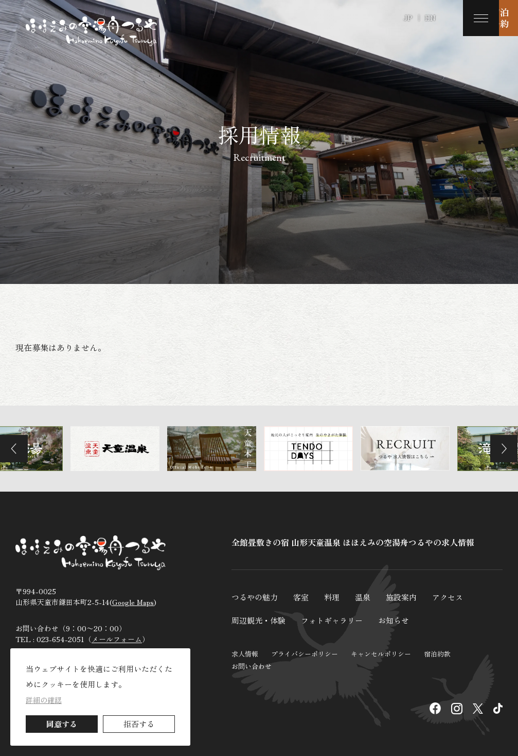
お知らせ (402, 619)
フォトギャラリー (337, 619)
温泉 (368, 597)
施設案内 (408, 597)
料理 (336, 597)
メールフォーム (117, 642)
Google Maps (133, 605)
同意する (61, 723)
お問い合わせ (251, 665)
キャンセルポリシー (381, 653)
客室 (304, 597)
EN (430, 17)
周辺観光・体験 (260, 619)
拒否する (138, 723)
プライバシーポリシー (304, 653)
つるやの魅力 (256, 597)
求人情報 (244, 653)
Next (500, 448)
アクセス (456, 597)
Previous (18, 448)
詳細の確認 (44, 700)
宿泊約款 (437, 653)
